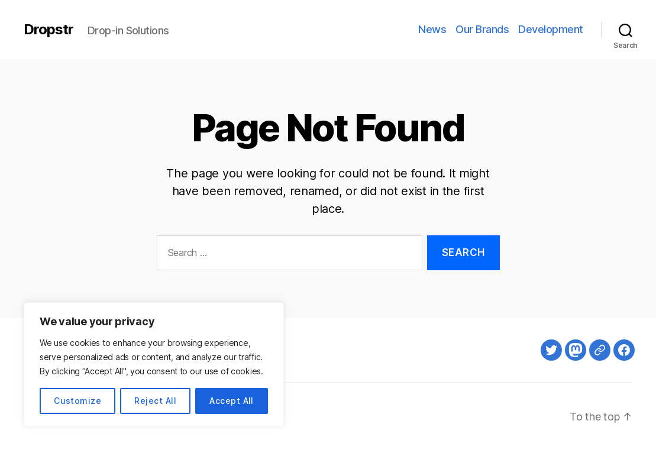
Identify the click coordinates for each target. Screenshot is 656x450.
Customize (77, 401)
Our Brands (482, 29)
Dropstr (48, 29)
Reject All (155, 401)
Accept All (231, 401)
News (432, 29)
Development (550, 29)
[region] (154, 364)
